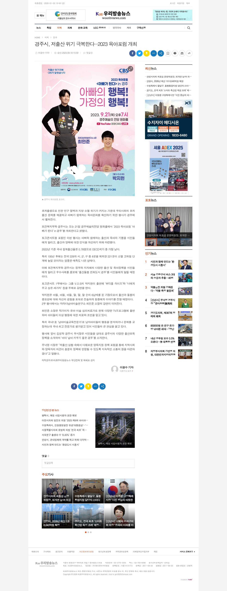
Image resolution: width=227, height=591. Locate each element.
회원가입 (180, 3)
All (94, 574)
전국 (55, 37)
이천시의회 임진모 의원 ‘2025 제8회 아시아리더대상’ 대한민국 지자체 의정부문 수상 (65, 420)
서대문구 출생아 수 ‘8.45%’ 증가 (58, 434)
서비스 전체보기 (186, 551)
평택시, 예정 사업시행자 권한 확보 (59, 415)
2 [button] (88, 532)
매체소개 (35, 551)
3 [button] (91, 532)
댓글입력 (48, 462)
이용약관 (71, 551)
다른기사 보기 (125, 371)
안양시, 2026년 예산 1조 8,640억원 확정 (165, 81)
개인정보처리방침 (86, 551)
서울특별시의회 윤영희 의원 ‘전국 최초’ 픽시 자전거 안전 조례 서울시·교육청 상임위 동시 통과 (65, 430)
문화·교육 (82, 27)
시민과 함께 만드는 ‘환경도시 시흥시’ (60, 444)
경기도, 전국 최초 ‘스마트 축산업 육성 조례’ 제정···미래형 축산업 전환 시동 (169, 90)
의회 (69, 27)
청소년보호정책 (104, 551)
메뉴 (40, 16)
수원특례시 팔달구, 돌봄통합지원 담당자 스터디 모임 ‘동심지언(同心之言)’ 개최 (169, 85)
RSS (155, 551)
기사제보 (47, 551)
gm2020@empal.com (123, 574)
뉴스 (38, 27)
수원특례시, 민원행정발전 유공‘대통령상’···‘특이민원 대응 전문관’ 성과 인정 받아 (65, 425)
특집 (49, 27)
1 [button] (86, 532)
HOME (37, 37)
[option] (57, 503)
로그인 (172, 3)
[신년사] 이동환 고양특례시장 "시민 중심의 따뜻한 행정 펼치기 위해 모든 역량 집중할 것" (169, 95)
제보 (188, 3)
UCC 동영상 (99, 27)
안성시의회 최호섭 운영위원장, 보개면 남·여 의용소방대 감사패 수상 (169, 76)
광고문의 (59, 551)
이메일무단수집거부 (141, 551)
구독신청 (141, 27)
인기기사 (117, 27)
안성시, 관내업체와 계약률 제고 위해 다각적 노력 (65, 439)
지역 (59, 27)
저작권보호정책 (122, 551)
